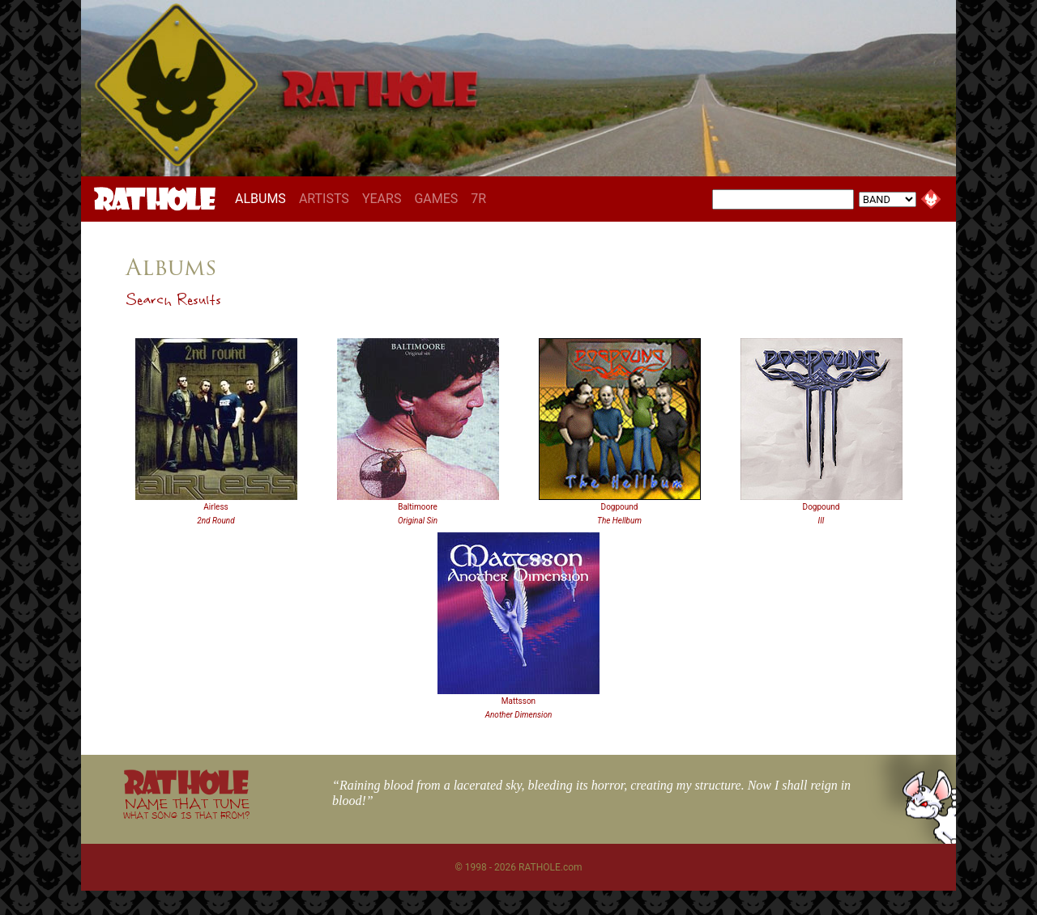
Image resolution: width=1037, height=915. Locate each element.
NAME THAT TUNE (186, 808)
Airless (215, 506)
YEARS (382, 198)
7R (478, 198)
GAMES (436, 198)
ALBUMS (263, 198)
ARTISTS (324, 198)
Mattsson (518, 701)
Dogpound (619, 506)
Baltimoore (417, 506)
